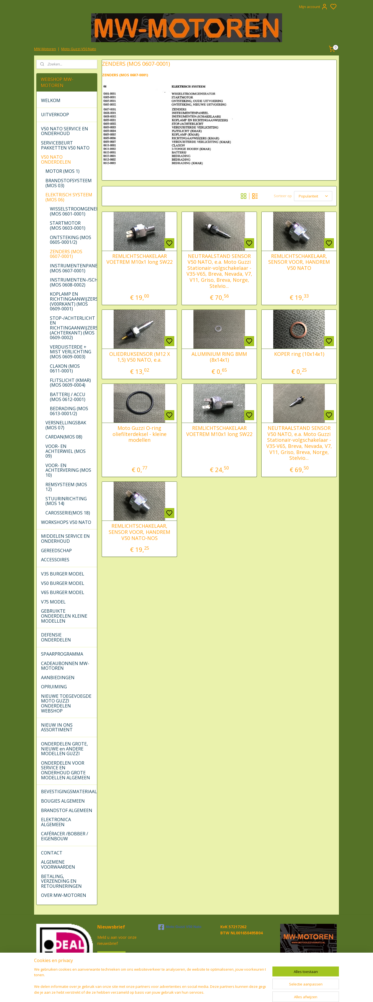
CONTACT (51, 853)
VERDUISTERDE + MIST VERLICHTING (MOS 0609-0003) (70, 352)
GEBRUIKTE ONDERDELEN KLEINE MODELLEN (64, 616)
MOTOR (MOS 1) (62, 171)
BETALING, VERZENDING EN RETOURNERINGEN (61, 881)
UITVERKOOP (55, 114)
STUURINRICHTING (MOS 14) (66, 501)
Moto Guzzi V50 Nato (78, 48)
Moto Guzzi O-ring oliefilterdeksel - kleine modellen (139, 434)
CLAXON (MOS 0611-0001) (65, 368)
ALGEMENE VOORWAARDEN (58, 864)
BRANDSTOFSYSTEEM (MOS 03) (68, 183)
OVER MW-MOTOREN (63, 895)
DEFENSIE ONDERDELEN (56, 637)
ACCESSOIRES (55, 560)
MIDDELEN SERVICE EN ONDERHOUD (65, 538)
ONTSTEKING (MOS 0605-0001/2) (70, 239)
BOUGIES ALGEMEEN (63, 801)
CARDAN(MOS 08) (63, 437)
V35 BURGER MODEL (62, 574)
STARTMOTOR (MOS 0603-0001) (67, 225)
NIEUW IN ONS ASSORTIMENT (57, 727)
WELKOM (50, 100)
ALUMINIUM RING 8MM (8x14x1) (219, 357)
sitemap (206, 992)
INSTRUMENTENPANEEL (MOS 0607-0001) (73, 268)
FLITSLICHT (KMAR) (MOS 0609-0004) (70, 382)
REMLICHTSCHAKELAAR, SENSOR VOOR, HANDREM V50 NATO (299, 262)
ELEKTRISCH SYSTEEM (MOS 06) (68, 197)
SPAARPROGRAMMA (62, 654)
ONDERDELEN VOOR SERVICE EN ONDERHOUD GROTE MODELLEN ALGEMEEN (65, 770)
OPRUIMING (54, 687)
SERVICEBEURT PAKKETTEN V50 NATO (65, 145)
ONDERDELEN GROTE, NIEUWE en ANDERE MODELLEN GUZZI (64, 749)
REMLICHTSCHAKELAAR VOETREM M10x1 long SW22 (139, 259)
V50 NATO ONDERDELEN (56, 159)
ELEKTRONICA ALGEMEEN (56, 822)
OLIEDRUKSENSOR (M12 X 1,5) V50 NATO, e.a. (139, 357)
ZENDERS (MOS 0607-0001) (66, 254)
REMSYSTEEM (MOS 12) (66, 487)
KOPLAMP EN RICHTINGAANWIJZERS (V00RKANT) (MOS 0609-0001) (73, 301)
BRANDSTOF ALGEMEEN (66, 810)
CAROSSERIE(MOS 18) (67, 513)
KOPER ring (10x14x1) (299, 354)
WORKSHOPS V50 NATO (66, 522)
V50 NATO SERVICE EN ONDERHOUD (64, 131)
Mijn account (313, 6)
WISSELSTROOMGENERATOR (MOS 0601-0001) (73, 211)
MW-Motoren (45, 48)
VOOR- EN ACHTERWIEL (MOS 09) (65, 451)
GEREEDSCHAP (56, 550)
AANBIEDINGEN (58, 677)
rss (217, 992)
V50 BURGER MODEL (62, 583)
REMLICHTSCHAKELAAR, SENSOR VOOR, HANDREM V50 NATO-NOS (139, 532)
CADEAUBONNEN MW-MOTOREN (65, 665)
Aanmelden (111, 955)
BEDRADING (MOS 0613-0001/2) (69, 411)
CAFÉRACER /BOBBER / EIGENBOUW (64, 836)
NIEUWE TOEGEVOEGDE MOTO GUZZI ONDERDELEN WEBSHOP (66, 703)
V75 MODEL (53, 602)
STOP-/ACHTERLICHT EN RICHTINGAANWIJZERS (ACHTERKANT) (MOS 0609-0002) (73, 328)
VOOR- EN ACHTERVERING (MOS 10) (68, 470)
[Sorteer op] (313, 196)
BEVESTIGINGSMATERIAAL (69, 791)
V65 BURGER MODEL (62, 592)
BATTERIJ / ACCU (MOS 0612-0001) (67, 396)
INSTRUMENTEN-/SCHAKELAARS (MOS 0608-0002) (73, 282)
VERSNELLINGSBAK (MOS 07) (65, 425)
